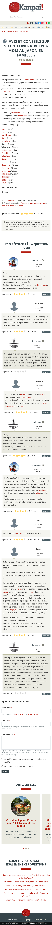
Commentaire (8, 735)
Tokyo (4, 183)
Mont (4, 141)
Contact (40, 920)
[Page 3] (26, 845)
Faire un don (40, 917)
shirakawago (41, 285)
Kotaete (4, 31)
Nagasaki (5, 159)
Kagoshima (6, 153)
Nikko (4, 180)
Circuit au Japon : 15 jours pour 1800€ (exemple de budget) (21, 823)
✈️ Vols (24, 27)
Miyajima (5, 168)
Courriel (6, 720)
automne (27, 397)
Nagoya (13, 610)
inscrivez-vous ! (33, 714)
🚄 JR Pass (40, 27)
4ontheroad (11, 200)
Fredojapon (36, 260)
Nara (4, 138)
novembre (24, 394)
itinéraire (16, 112)
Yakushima (6, 156)
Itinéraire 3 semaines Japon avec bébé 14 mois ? (26, 897)
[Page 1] (23, 845)
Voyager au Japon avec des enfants (33, 203)
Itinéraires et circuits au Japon (12, 206)
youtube (42, 490)
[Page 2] (25, 845)
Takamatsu (22, 115)
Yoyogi (5, 592)
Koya (8, 141)
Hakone (5, 177)
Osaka (4, 129)
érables (43, 394)
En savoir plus (43, 923)
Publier (5, 771)
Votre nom (7, 708)
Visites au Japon (25, 31)
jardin (31, 592)
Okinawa (19, 533)
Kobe (30, 613)
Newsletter (12, 920)
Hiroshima (6, 165)
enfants (7, 91)
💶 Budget (5, 27)
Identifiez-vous (18, 714)
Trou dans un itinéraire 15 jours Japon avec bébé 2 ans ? (26, 879)
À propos (28, 917)
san (22, 406)
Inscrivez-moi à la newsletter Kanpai (18, 766)
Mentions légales (27, 920)
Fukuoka (5, 162)
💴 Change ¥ (15, 27)
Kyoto (4, 132)
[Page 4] (28, 845)
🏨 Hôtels (31, 27)
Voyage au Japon (13, 31)
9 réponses (26, 59)
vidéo (37, 493)
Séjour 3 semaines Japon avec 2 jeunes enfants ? (26, 882)
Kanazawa (6, 171)
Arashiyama (6, 135)
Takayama (6, 174)
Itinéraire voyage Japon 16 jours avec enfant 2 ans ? (26, 886)
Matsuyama (6, 150)
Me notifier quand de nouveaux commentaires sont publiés (25, 760)
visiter (19, 589)
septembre (29, 79)
